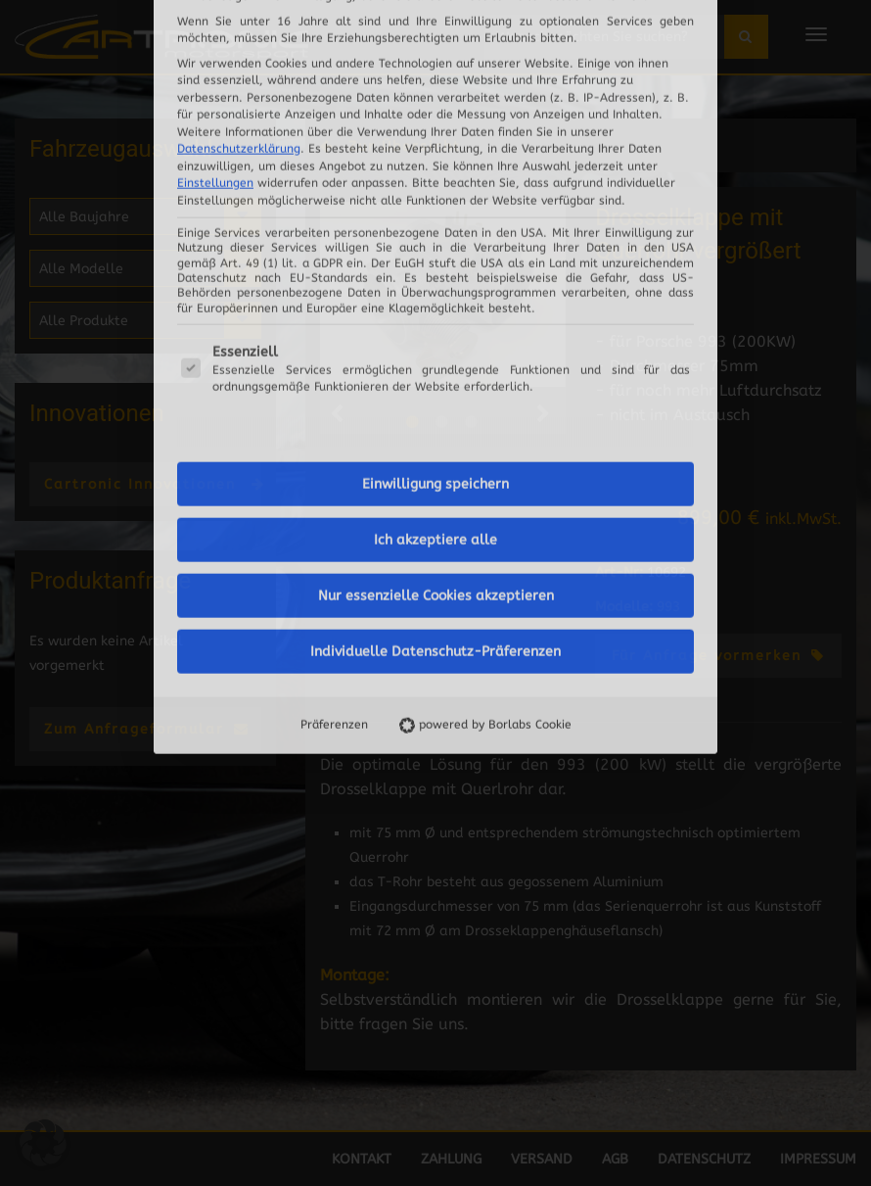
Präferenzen (334, 461)
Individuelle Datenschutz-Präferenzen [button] (435, 388)
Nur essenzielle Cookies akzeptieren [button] (436, 332)
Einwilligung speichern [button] (435, 221)
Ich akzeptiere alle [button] (435, 276)
